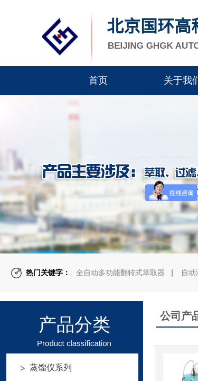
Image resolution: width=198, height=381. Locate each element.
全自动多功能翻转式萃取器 (120, 272)
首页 (98, 80)
